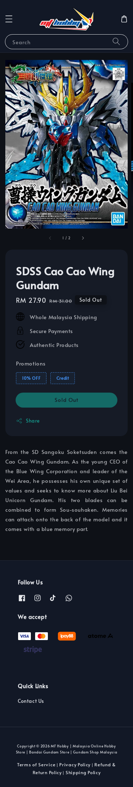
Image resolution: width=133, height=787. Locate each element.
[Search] (116, 41)
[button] (9, 19)
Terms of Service (36, 764)
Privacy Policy (74, 764)
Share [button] (28, 420)
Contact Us (31, 700)
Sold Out (66, 399)
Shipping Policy (83, 772)
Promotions (31, 363)
